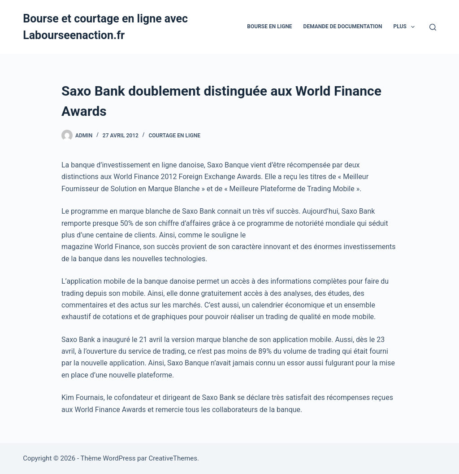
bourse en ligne (269, 26)
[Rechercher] (432, 27)
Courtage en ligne (174, 135)
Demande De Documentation (342, 26)
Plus (406, 27)
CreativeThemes (173, 458)
